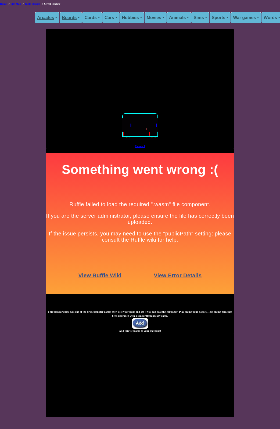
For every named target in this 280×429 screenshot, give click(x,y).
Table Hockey (32, 3)
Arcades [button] (45, 17)
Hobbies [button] (130, 17)
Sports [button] (218, 17)
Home (3, 3)
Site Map (16, 3)
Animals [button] (177, 17)
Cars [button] (109, 17)
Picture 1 (140, 146)
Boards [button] (69, 17)
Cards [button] (90, 17)
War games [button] (244, 17)
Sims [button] (198, 17)
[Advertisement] (140, 71)
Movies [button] (154, 17)
